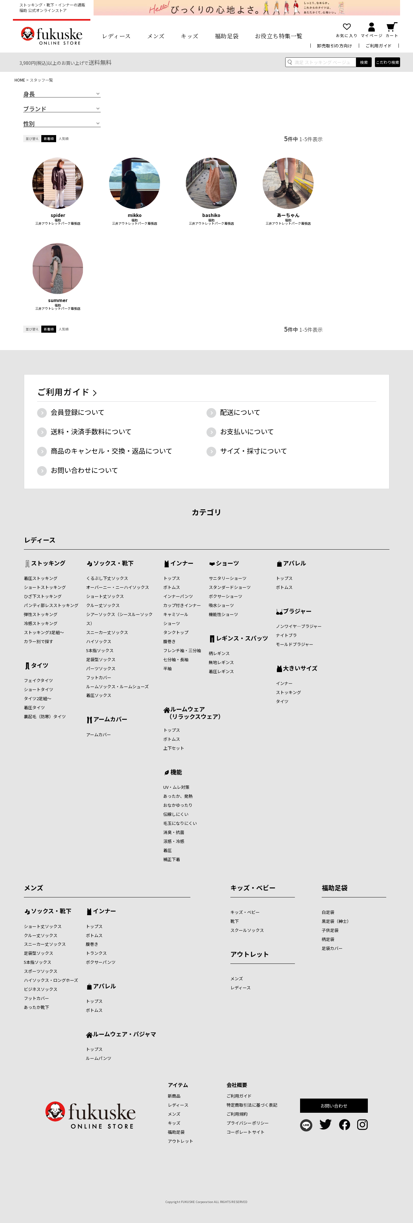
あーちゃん (288, 215)
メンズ (156, 36)
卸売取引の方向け (334, 46)
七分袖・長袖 (175, 659)
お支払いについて (247, 431)
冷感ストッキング (40, 623)
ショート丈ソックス (105, 596)
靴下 (234, 921)
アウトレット (249, 954)
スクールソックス (247, 930)
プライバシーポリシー (248, 1123)
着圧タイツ (34, 707)
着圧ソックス (98, 695)
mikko (135, 215)
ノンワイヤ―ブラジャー (299, 626)
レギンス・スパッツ (242, 638)
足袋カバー (332, 948)
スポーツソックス (40, 971)
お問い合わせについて (84, 470)
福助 (58, 220)
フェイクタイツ (38, 680)
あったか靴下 (36, 1007)
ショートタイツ (38, 689)
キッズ (190, 36)
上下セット (173, 748)
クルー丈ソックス (103, 605)
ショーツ (171, 623)
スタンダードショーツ (230, 587)
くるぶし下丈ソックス (107, 578)
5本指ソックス (100, 650)
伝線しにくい (175, 814)
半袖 (167, 668)
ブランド (34, 109)
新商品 (174, 1096)
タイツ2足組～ (37, 698)
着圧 (167, 850)
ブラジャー (297, 611)
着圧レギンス (221, 671)
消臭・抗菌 (173, 832)
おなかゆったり (178, 805)
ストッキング (48, 563)
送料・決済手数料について (91, 431)
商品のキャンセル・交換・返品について (111, 450)
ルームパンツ (98, 1058)
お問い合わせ (334, 1105)
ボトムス (171, 587)
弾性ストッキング (40, 614)
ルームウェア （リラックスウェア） (193, 712)
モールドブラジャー (294, 644)
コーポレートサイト (246, 1132)
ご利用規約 (237, 1114)
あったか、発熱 (178, 796)
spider (58, 215)
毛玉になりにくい (180, 823)
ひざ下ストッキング (43, 596)
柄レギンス (219, 653)
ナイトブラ (286, 635)
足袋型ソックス (101, 659)
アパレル (294, 563)
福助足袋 (227, 36)
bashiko (211, 215)
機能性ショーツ (223, 614)
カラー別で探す (38, 641)
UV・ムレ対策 (176, 787)
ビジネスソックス (40, 989)
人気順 (63, 138)
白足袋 (328, 912)
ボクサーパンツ (101, 962)
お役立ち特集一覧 (279, 36)
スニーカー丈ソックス (107, 632)
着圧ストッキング (40, 578)
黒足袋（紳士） (336, 921)
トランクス (96, 953)
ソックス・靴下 (113, 563)
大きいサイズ (300, 668)
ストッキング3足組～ (44, 632)
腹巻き (169, 641)
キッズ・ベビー (253, 887)
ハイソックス (98, 641)
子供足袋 (330, 930)
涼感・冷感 (173, 841)
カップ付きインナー (182, 605)
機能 (176, 772)
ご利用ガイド (379, 46)
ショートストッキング (45, 587)
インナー (182, 563)
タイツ (39, 665)
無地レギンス (221, 662)
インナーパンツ (178, 596)
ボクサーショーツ (225, 596)
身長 (29, 94)
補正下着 (171, 859)
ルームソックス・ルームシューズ (117, 686)
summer (57, 300)
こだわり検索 (387, 62)
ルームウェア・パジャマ (124, 1034)
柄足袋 (328, 939)
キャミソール (175, 614)
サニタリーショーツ (228, 578)
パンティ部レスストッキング (51, 605)
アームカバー (110, 719)
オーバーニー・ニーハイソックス (117, 587)
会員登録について (78, 412)
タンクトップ (175, 632)
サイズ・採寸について (253, 450)
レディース (116, 36)
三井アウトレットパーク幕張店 (57, 223)
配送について (240, 412)
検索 (364, 62)
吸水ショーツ (221, 605)
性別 (29, 123)
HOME (20, 80)
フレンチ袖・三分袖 (182, 650)
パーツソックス (101, 668)
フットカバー (98, 677)
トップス (171, 578)
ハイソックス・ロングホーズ (51, 980)
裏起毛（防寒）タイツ (45, 716)
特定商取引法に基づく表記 (252, 1105)
